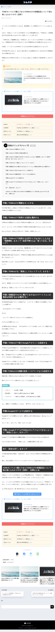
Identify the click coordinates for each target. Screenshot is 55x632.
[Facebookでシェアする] (24, 557)
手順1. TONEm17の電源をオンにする (16, 147)
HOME (27, 626)
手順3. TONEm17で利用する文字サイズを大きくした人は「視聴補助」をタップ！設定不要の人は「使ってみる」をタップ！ (28, 156)
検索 (52, 609)
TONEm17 (11, 564)
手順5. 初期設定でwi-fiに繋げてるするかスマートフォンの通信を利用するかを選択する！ (28, 166)
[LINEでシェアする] (38, 557)
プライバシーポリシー (27, 628)
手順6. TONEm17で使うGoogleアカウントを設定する (20, 171)
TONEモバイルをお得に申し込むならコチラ (27, 496)
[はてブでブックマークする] (31, 557)
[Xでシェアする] (17, 557)
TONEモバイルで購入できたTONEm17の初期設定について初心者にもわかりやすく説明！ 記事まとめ (28, 194)
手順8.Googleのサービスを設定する (15, 179)
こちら (31, 122)
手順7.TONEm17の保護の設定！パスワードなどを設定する (21, 175)
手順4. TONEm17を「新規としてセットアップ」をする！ (21, 161)
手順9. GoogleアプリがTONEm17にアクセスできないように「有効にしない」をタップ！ (28, 184)
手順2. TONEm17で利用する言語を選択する (17, 151)
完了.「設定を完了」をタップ (14, 189)
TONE (12, 562)
